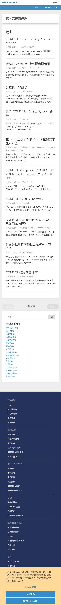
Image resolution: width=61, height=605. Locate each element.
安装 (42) (10, 343)
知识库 (10, 536)
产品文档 (11, 545)
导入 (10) (10, 331)
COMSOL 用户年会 (15, 515)
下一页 (53, 306)
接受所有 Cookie (30, 601)
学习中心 (11, 468)
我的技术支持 (13, 532)
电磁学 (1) (10, 376)
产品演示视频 (13, 438)
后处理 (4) (10, 358)
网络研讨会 (12, 502)
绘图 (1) (9, 364)
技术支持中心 (13, 527)
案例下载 (11, 434)
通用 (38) (10, 349)
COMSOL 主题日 (15, 506)
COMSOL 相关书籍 (15, 452)
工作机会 (11, 565)
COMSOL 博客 (14, 486)
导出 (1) (9, 361)
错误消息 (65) (12, 327)
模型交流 (11, 481)
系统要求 (11, 418)
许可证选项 (12, 413)
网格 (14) (10, 346)
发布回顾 (11, 422)
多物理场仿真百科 (15, 490)
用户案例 (11, 443)
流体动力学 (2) (12, 355)
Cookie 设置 (30, 588)
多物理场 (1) (11, 370)
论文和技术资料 (14, 447)
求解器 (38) (11, 340)
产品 (9, 405)
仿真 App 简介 (13, 456)
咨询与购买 (47, 7)
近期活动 (11, 511)
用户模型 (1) (11, 373)
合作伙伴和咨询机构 (16, 540)
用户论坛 (11, 477)
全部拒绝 (30, 594)
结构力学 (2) (11, 352)
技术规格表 (12, 409)
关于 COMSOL (14, 561)
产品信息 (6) (11, 367)
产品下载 (11, 549)
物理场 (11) (11, 337)
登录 (36, 7)
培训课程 (11, 472)
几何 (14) (10, 334)
